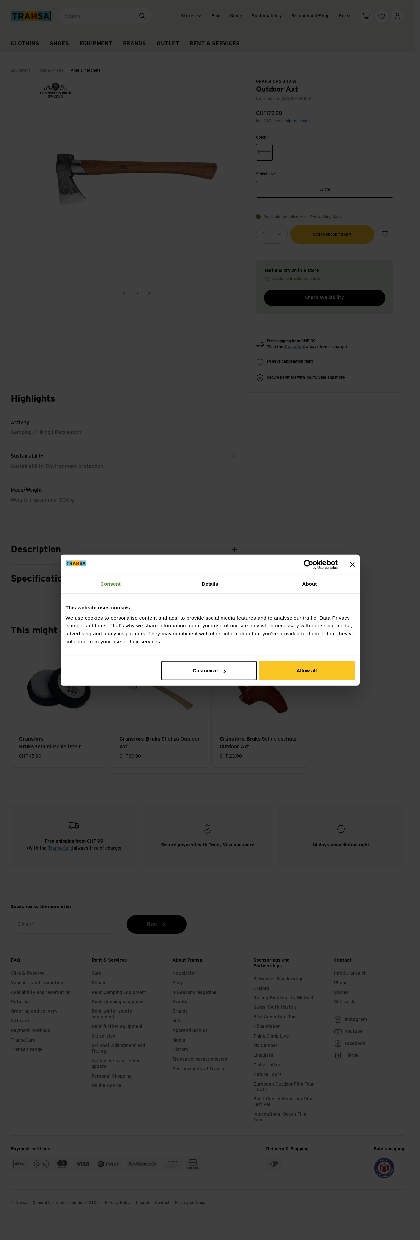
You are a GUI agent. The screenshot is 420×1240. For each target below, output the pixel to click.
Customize (209, 670)
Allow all (307, 670)
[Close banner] (352, 564)
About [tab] (309, 583)
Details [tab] (210, 583)
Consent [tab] (110, 583)
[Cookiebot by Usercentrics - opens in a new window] (309, 564)
